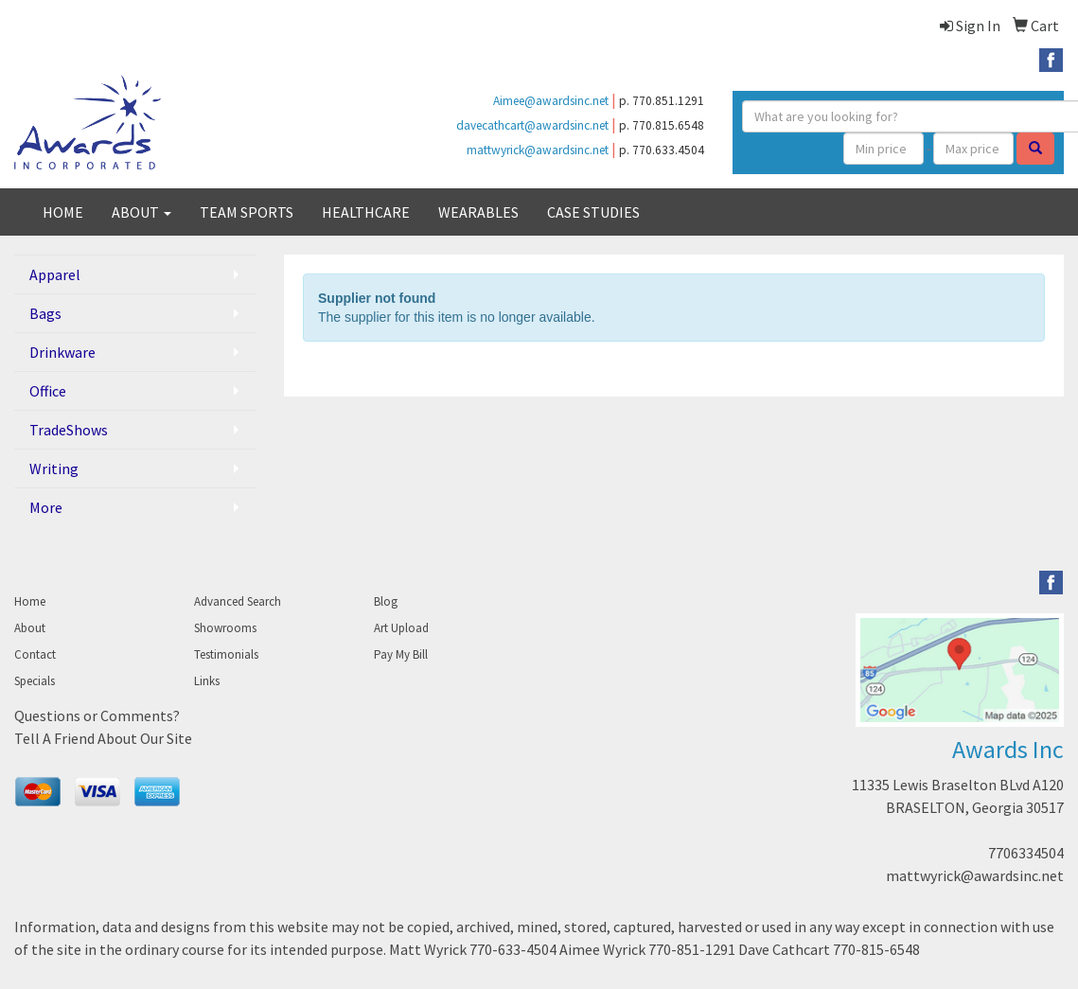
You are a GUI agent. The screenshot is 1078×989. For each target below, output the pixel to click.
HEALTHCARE (366, 212)
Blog (386, 601)
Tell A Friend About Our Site (103, 738)
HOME (63, 212)
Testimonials (226, 654)
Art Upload (401, 628)
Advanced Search (237, 601)
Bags (45, 313)
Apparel (54, 274)
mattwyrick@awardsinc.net (538, 150)
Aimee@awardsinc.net (551, 101)
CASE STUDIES (593, 212)
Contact (35, 654)
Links (207, 681)
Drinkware (62, 352)
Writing (54, 468)
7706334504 (1026, 852)
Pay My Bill (401, 654)
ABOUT (141, 212)
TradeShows (68, 429)
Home (29, 601)
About (29, 628)
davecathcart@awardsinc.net (532, 125)
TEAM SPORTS (246, 212)
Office (47, 390)
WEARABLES (478, 212)
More (45, 507)
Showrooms (225, 628)
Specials (34, 681)
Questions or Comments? (97, 715)
